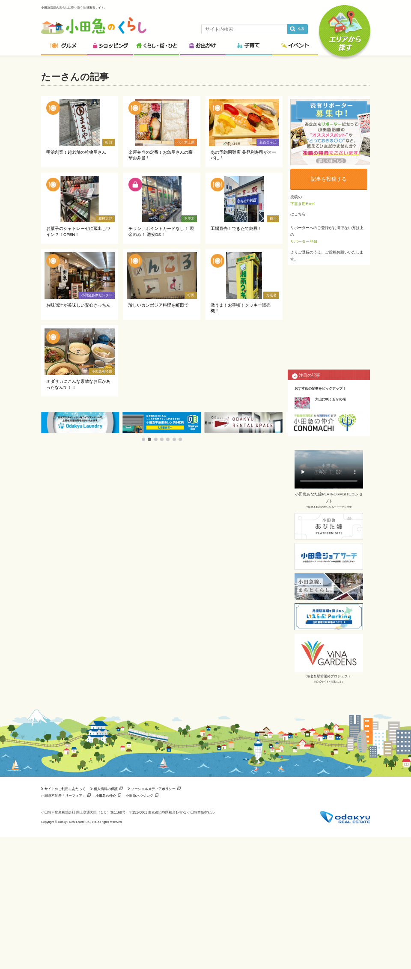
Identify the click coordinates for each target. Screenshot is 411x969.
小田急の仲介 (105, 795)
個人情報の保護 (106, 789)
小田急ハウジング (139, 795)
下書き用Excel (302, 204)
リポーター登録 (303, 241)
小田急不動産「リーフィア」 (63, 795)
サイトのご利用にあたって (65, 789)
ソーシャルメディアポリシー (153, 789)
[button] (143, 439)
